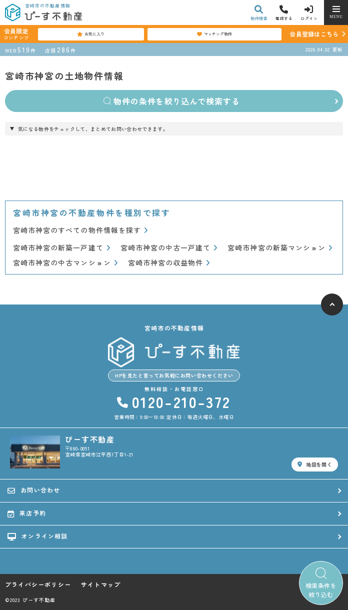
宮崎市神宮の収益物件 (169, 262)
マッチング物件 (214, 34)
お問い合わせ (34, 490)
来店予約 (27, 513)
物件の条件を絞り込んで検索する (172, 101)
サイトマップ (100, 585)
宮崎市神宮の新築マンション (280, 248)
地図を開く (315, 464)
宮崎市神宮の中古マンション (65, 262)
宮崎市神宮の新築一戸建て (61, 248)
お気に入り (90, 34)
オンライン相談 (38, 536)
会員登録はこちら (314, 34)
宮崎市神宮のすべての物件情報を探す (80, 230)
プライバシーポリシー (38, 585)
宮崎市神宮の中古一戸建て (169, 248)
